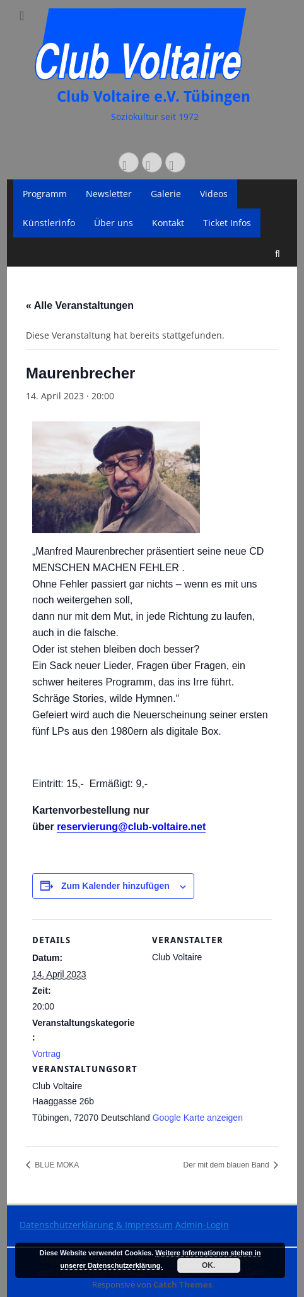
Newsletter (109, 194)
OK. (208, 1265)
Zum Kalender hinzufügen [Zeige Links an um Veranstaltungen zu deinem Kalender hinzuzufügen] (115, 886)
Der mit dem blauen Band (227, 1165)
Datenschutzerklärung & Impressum (96, 1225)
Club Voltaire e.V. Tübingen (153, 97)
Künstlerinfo (49, 223)
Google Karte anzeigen (198, 1118)
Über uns (113, 223)
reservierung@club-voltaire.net (131, 826)
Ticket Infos (227, 223)
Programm (45, 194)
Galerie (166, 194)
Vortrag (46, 1054)
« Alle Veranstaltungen (80, 305)
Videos (214, 194)
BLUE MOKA (56, 1165)
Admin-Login (202, 1225)
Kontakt (168, 223)
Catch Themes (182, 1284)
